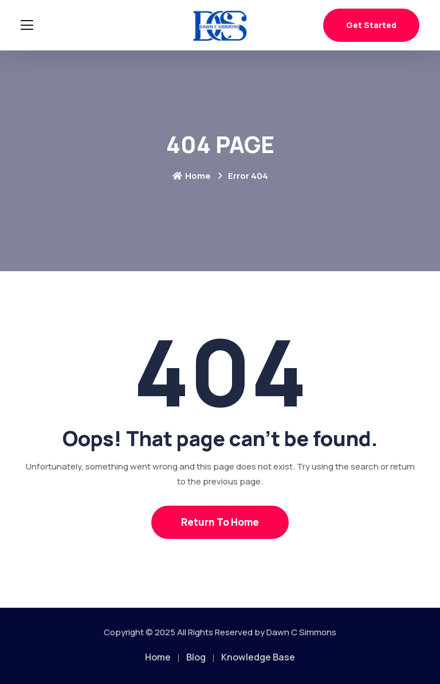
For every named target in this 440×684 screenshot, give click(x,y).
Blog (196, 657)
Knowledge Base (258, 657)
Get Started (371, 24)
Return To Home (220, 522)
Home (191, 176)
